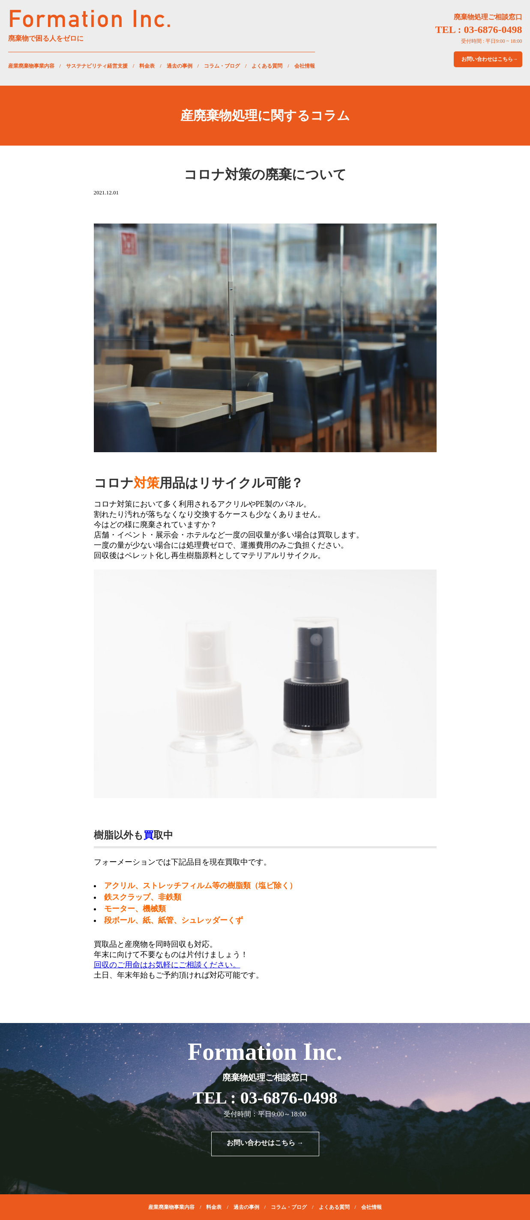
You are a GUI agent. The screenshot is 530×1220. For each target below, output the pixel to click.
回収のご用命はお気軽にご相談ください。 (167, 964)
